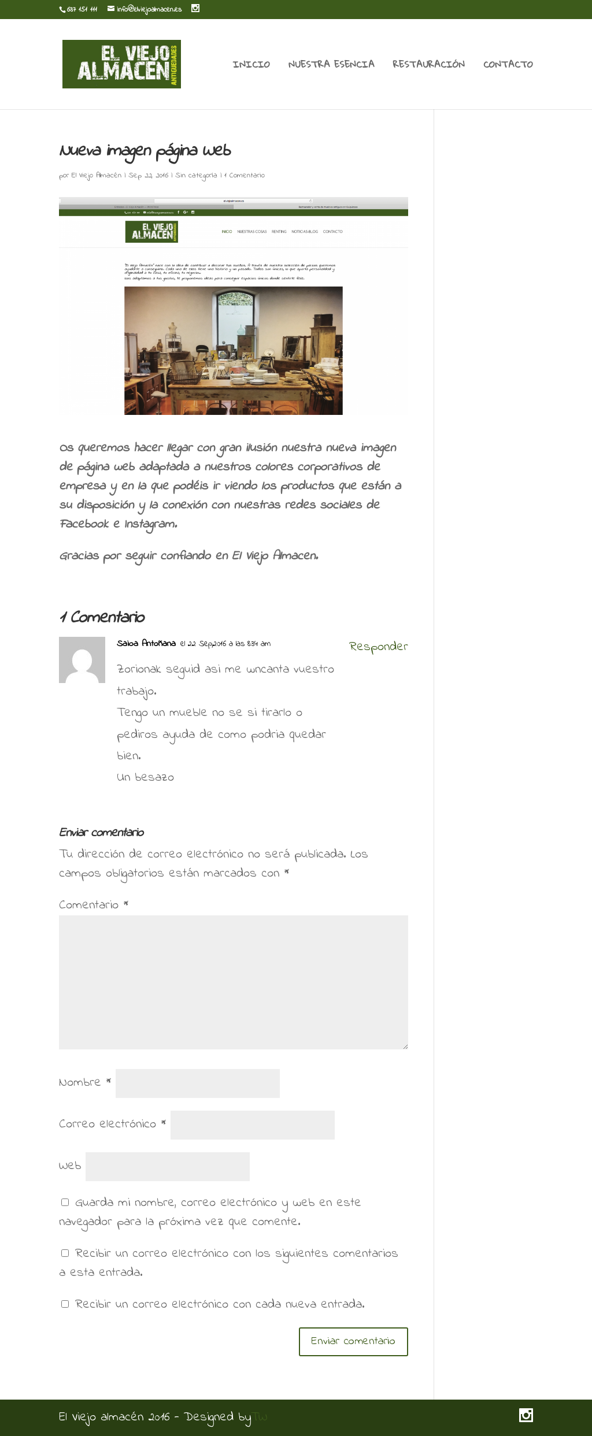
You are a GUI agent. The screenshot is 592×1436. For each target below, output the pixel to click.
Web (70, 1166)
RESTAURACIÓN (429, 66)
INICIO (251, 66)
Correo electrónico (112, 1124)
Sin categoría (196, 175)
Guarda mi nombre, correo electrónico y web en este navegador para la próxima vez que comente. (210, 1212)
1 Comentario (244, 175)
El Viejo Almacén (96, 175)
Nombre (85, 1083)
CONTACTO (508, 66)
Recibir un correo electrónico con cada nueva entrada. (219, 1305)
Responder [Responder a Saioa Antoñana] (378, 647)
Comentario (93, 905)
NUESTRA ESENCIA (331, 66)
